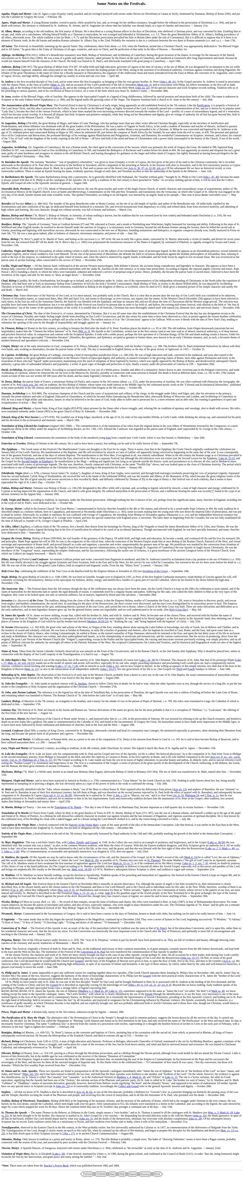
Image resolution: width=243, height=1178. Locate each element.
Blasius (5, 215)
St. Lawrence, (9, 718)
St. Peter (161, 928)
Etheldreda (7, 473)
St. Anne (6, 96)
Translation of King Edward (17, 437)
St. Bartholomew (10, 176)
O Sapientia (8, 919)
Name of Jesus (9, 651)
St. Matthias (8, 875)
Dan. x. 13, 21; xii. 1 (85, 893)
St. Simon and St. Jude (14, 1071)
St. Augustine (8, 123)
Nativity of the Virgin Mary (84, 824)
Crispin (5, 346)
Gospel (78, 960)
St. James (6, 615)
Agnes (4, 22)
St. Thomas (153, 860)
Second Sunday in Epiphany (37, 461)
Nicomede (7, 913)
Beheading (7, 674)
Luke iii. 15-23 (226, 458)
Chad (4, 280)
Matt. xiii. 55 (30, 1074)
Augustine (7, 147)
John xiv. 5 (86, 1118)
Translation (7, 813)
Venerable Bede (10, 188)
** (212, 491)
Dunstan (6, 393)
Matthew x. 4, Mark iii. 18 (131, 1077)
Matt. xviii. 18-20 (81, 869)
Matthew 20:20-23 (98, 621)
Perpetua (6, 940)
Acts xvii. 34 (30, 384)
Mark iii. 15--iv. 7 (122, 863)
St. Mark (6, 789)
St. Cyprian (7, 354)
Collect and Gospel (128, 1086)
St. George (7, 508)
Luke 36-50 (216, 842)
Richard (5, 1041)
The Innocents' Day (12, 588)
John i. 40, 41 (167, 81)
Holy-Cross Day (10, 571)
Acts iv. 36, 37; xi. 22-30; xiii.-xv (146, 168)
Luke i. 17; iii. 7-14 (66, 666)
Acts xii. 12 (179, 789)
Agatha (5, 13)
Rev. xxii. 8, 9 (65, 890)
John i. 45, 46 (210, 176)
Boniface (6, 224)
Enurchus (7, 443)
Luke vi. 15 (171, 1077)
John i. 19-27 (108, 669)
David (4, 369)
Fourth (191, 669)
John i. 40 (7, 87)
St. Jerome (7, 627)
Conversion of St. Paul (14, 928)
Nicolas (5, 901)
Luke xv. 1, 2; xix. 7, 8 (194, 863)
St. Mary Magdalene (12, 842)
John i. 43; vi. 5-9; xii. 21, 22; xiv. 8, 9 (149, 984)
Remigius (6, 1032)
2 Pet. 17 (68, 1133)
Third (179, 669)
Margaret (6, 780)
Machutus (7, 771)
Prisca (4, 1011)
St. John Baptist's (11, 659)
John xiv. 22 (62, 1086)
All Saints (6, 46)
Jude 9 (108, 893)
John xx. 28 (195, 1118)
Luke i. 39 (58, 1153)
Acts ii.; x (228, 960)
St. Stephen (80, 683)
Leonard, (6, 730)
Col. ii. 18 (16, 890)
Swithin (5, 1100)
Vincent (5, 1148)
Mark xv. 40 (218, 991)
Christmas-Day (9, 295)
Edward (5, 417)
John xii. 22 (142, 87)
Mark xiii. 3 (144, 84)
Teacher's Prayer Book (56, 1165)
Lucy (4, 748)
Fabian (5, 488)
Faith (4, 499)
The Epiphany (9, 449)
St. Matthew (8, 857)
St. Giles (6, 526)
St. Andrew (7, 81)
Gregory (5, 538)
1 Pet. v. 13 (120, 795)
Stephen (5, 1092)
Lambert (6, 701)
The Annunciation (11, 105)
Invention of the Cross (155, 571)
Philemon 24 (192, 795)
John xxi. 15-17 (189, 957)
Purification (203, 105)
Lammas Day (8, 709)
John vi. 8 (59, 87)
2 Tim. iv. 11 (212, 795)
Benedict (6, 203)
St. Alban (6, 31)
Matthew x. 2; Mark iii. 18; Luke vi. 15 (100, 991)
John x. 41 (112, 666)
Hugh (4, 576)
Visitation (6, 1153)
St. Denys (6, 381)
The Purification (10, 1017)
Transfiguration (10, 1127)
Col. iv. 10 (178, 795)
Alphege (5, 55)
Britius (5, 239)
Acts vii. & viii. (84, 1092)
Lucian (5, 739)
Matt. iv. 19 (57, 84)
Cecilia (5, 265)
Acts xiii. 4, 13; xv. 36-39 (57, 795)
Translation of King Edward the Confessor (25, 425)
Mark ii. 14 (191, 857)
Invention (6, 600)
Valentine (6, 1139)
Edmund (6, 408)
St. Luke (6, 753)
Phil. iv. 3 (84, 331)
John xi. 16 (200, 1115)
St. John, (6, 692)
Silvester (6, 1053)
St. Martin (7, 807)
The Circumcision (11, 313)
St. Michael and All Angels (16, 883)
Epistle (149, 994)
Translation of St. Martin (68, 807)
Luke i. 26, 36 (146, 659)
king (108, 437)
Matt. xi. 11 (31, 669)
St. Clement (7, 328)
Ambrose (6, 66)
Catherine (7, 250)
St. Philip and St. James (14, 972)
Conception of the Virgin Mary (18, 824)
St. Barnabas (8, 162)
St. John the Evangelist (14, 683)
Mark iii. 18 (91, 860)
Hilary (4, 559)
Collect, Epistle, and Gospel (82, 842)
